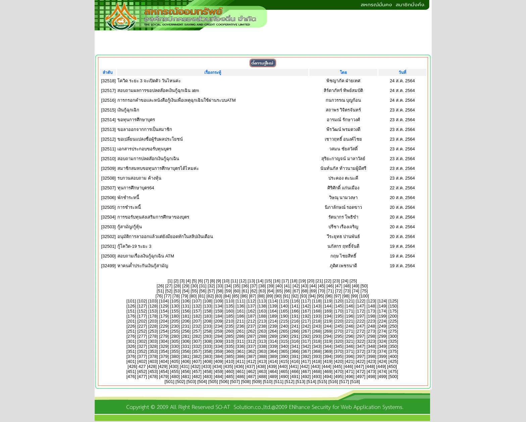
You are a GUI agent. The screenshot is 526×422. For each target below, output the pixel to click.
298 (371, 336)
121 (349, 300)
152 (142, 311)
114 (273, 300)
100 (364, 295)
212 (251, 321)
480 (174, 376)
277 (142, 336)
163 (262, 311)
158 (207, 311)
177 (142, 316)
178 (153, 316)
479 (164, 376)
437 (250, 366)
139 (273, 306)
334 (218, 346)
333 (207, 346)
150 (393, 306)
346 (349, 346)
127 (142, 306)
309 (218, 341)
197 (360, 316)
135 (229, 306)
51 (160, 290)
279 (164, 336)
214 (273, 321)
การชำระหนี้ (129, 207)
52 (168, 290)
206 (186, 321)
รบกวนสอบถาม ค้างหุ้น (139, 178)
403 (153, 361)
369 (327, 351)
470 (339, 371)
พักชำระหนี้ (128, 197)
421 (349, 361)
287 (251, 336)
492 (306, 376)
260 (229, 331)
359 (218, 351)
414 (273, 361)
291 (295, 336)
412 (251, 361)
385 (229, 356)
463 (262, 371)
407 (197, 361)
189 (273, 316)
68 (304, 290)
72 (338, 290)
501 (169, 381)
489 (273, 376)
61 (245, 290)
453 (153, 371)
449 (381, 366)
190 (284, 316)
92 (295, 295)
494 (327, 376)
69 (313, 290)
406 (186, 361)
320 (339, 341)
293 (317, 336)
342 (306, 346)
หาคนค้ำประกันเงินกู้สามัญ (142, 265)
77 (167, 295)
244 (327, 326)
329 (164, 346)
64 (270, 290)
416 (295, 361)
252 (142, 331)
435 (228, 366)
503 (191, 381)
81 (201, 295)
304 (164, 341)
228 (153, 326)
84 (227, 295)
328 (153, 346)
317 (306, 341)
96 (328, 295)
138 (262, 306)
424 (382, 361)
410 (229, 361)
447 (359, 366)
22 (327, 280)
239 (273, 326)
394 (327, 356)
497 (360, 376)
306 (186, 341)
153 (153, 311)
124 (382, 300)
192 (306, 316)
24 (344, 280)
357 (197, 351)
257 (197, 331)
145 (339, 306)
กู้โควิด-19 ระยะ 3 (134, 246)
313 (262, 341)
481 (186, 376)
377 (142, 356)
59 (228, 290)
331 (186, 346)
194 (327, 316)
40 (279, 285)
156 (186, 311)
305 (174, 341)
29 (185, 285)
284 (218, 336)
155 (174, 311)
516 (333, 381)
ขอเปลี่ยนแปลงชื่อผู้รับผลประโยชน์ (150, 139)
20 (310, 280)
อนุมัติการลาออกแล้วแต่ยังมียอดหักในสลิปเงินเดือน (165, 236)
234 (218, 326)
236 (240, 326)
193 (317, 316)
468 (317, 371)
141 (295, 306)
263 (262, 331)
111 (240, 300)
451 (131, 371)
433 (206, 366)
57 (211, 290)
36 (245, 285)
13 (251, 280)
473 (371, 371)
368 (317, 351)
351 (131, 351)
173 (371, 311)
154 (164, 311)
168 (317, 311)
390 (284, 356)
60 (236, 290)
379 (164, 356)
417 (306, 361)
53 (177, 290)
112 (251, 300)
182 (197, 316)
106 (186, 300)
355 (174, 351)
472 (360, 371)
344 (327, 346)
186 (240, 316)
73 (347, 290)
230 (174, 326)
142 (306, 306)
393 (317, 356)
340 (284, 346)
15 (268, 280)
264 (273, 331)
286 (240, 336)
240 (284, 326)
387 (251, 356)
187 (251, 316)
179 (164, 316)
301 (131, 341)
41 (287, 285)
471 (349, 371)
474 (382, 371)
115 (284, 300)
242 (306, 326)
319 (327, 341)
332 (197, 346)
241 (295, 326)
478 (153, 376)
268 (317, 331)
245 (339, 326)
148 (371, 306)
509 (257, 381)
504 (202, 381)
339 (273, 346)
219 (327, 321)
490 (284, 376)
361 (240, 351)
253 (153, 331)
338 (262, 346)
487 (251, 376)
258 (207, 331)
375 (393, 351)
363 (262, 351)
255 (174, 331)
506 (224, 381)
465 (284, 371)
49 (355, 285)
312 (251, 341)
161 (240, 311)
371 (349, 351)
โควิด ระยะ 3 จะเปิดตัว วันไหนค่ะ (149, 80)
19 (302, 280)
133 (207, 306)
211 (240, 321)
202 (142, 321)
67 (296, 290)
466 (295, 371)
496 (349, 376)
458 (207, 371)
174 (382, 311)
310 (229, 341)
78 (176, 295)
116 (295, 300)
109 (218, 300)
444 (326, 366)
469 (327, 371)
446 (348, 366)
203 (153, 321)
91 (286, 295)
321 (349, 341)
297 (360, 336)
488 (262, 376)
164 (273, 311)
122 (360, 300)
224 (382, 321)
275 (393, 331)
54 (185, 290)
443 (315, 366)
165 (284, 311)
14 (259, 280)
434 (217, 366)
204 (164, 321)
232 (197, 326)
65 (279, 290)
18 (293, 280)
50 (364, 285)
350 (393, 346)
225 (393, 321)
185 (229, 316)
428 (152, 366)
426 (132, 366)
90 (277, 295)
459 (218, 371)
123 (371, 300)
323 (371, 341)
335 (229, 346)
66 (287, 290)
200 (393, 316)
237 (251, 326)
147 (360, 306)
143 (317, 306)
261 (240, 331)
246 (349, 326)
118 (317, 300)
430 (173, 366)
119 (327, 300)
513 (300, 381)
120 (339, 300)
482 (197, 376)
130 (174, 306)
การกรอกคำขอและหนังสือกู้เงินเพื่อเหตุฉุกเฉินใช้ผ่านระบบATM (176, 100)
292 (306, 336)
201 (131, 321)
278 (153, 336)
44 (313, 285)
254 (164, 331)
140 (284, 306)
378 (153, 356)
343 (317, 346)
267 (306, 331)
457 (197, 371)
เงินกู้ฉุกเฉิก (128, 109)
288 (262, 336)
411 (240, 361)
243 (317, 326)
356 (186, 351)
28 (177, 285)
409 (218, 361)
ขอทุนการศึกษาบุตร (136, 119)
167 (306, 311)
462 (251, 371)
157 (197, 311)
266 (295, 331)
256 (186, 331)
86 (244, 295)
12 (243, 280)
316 (295, 341)
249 (382, 326)
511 (278, 381)
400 (393, 356)
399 (382, 356)
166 (295, 311)
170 (339, 311)
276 (131, 336)
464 (273, 371)
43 (304, 285)
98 (346, 295)
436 (239, 366)
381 (186, 356)
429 (162, 366)
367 (306, 351)
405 (174, 361)
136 (240, 306)
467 (306, 371)
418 (317, 361)
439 (272, 366)
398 (371, 356)
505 (213, 381)
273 (371, 331)
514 (311, 381)
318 (317, 341)
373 (371, 351)
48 (347, 285)
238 (262, 326)
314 (273, 341)
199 (382, 316)
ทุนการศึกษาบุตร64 (135, 187)
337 (251, 346)
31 (202, 285)
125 (393, 300)
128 (153, 306)
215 (284, 321)
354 (164, 351)
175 (393, 311)
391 (295, 356)
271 (349, 331)
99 (354, 295)
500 (393, 376)
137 (251, 306)
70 (321, 290)
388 (262, 356)
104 (164, 300)
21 (319, 280)
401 (131, 361)
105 (174, 300)
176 (131, 316)
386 (240, 356)
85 (235, 295)
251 (131, 331)
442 (304, 366)
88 (261, 295)
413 (262, 361)
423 (371, 361)
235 (229, 326)
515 (322, 381)
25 (353, 280)
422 (360, 361)
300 (393, 336)
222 (360, 321)
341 (295, 346)
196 (349, 316)
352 (142, 351)
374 (382, 351)
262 (251, 331)
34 (228, 285)
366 (295, 351)
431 (184, 366)
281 (186, 336)
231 (186, 326)
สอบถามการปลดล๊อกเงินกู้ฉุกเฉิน (148, 158)
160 (229, 311)
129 (164, 306)
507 (235, 381)
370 (339, 351)
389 (273, 356)
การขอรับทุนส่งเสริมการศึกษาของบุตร (153, 217)
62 (253, 290)
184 (218, 316)
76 (159, 295)
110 (229, 300)
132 (197, 306)
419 (327, 361)
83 (218, 295)
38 (262, 285)
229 (164, 326)
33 (219, 285)
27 (168, 285)
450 (392, 366)
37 (253, 285)
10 (225, 280)
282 (197, 336)
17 (285, 280)
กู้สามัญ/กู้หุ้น (129, 226)
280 (174, 336)
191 (295, 316)
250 (393, 326)
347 (360, 346)
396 (349, 356)
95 (320, 295)
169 (327, 311)
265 (284, 331)
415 (284, 361)
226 (131, 326)
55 (194, 290)
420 (339, 361)
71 (330, 290)
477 (142, 376)
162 (251, 311)
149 (382, 306)
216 (295, 321)
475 (393, 371)
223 (371, 321)
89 (269, 295)
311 (240, 341)
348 (371, 346)
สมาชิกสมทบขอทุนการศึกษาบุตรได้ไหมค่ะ (158, 168)
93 (303, 295)
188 (262, 316)
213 (262, 321)
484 (218, 376)
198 (371, 316)
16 (276, 280)
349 (382, 346)
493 (317, 376)
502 (180, 381)
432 (195, 366)
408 (207, 361)
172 (360, 311)
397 (360, 356)
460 (229, 371)
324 (382, 341)
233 (207, 326)
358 (207, 351)
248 (371, 326)
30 (194, 285)
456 (186, 371)
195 (339, 316)
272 (360, 331)
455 (174, 371)
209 (218, 321)
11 (234, 280)
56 (202, 290)
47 (338, 285)
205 (174, 321)
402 (142, 361)
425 (393, 361)
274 (382, 331)
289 (273, 336)
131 (186, 306)
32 (211, 285)
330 (174, 346)
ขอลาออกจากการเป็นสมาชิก (144, 129)
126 (131, 306)
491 (295, 376)
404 (164, 361)
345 (339, 346)
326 (131, 346)
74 (355, 290)
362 (251, 351)
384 (218, 356)
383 (207, 356)
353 (153, 351)
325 (393, 341)
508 (246, 381)
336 (240, 346)
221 (349, 321)
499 (382, 376)
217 (306, 321)
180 (174, 316)
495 (339, 376)
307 (197, 341)
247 (360, 326)
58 (219, 290)
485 (229, 376)
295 (339, 336)
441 (294, 366)
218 (317, 321)
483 (207, 376)
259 (218, 331)
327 (142, 346)
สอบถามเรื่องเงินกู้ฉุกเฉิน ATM (145, 256)
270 (339, 331)
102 (142, 300)
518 (355, 381)
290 (284, 336)
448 (370, 366)
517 (344, 381)
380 (174, 356)
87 (252, 295)
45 (321, 285)
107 (197, 300)
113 (262, 300)
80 (193, 295)
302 (142, 341)
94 (312, 295)
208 (207, 321)
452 (142, 371)
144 (327, 306)
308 (207, 341)
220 (339, 321)
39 (270, 285)
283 (207, 336)
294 (327, 336)
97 (337, 295)
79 (184, 295)
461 (240, 371)
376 (131, 356)
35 (236, 285)
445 (337, 366)
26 (160, 285)
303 (153, 341)
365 (284, 351)
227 (142, 326)
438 (261, 366)
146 (349, 306)
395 (339, 356)
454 (164, 371)
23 (336, 280)
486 (240, 376)
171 (349, 311)
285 (229, 336)
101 (131, 300)
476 (131, 376)
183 (207, 316)
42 (296, 285)
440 (282, 366)
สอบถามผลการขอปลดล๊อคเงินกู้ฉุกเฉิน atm (158, 90)
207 (197, 321)
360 (229, 351)
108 (207, 300)
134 (218, 306)
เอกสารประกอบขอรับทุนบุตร (144, 148)
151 (131, 311)
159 (218, 311)
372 (360, 351)
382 (197, 356)
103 (153, 300)
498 (371, 376)
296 (349, 336)
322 (360, 341)
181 (186, 316)
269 (327, 331)
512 (289, 381)
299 (382, 336)
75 (364, 290)
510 (267, 381)
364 (273, 351)
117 (306, 300)
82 (210, 295)
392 (306, 356)
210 (229, 321)
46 (330, 285)
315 (284, 341)
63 (262, 290)
